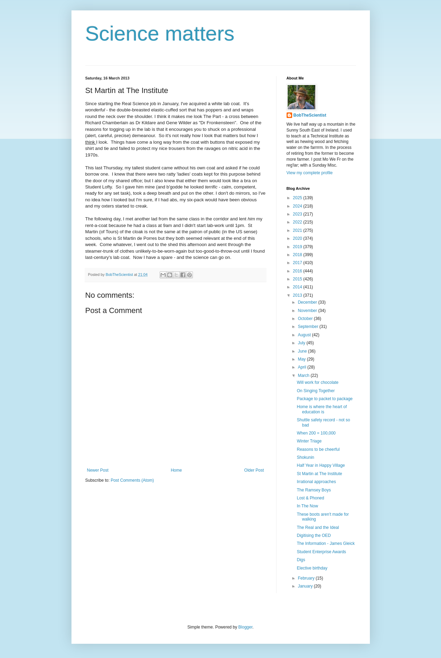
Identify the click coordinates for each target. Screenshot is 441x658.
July (302, 342)
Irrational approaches (316, 481)
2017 (298, 262)
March (304, 375)
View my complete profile (310, 172)
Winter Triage (309, 441)
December (308, 302)
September (308, 326)
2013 (298, 295)
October (306, 318)
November (308, 310)
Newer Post (98, 470)
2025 (298, 197)
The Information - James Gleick (326, 543)
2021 (298, 230)
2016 (298, 271)
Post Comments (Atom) (132, 480)
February (306, 578)
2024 (298, 206)
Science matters (160, 33)
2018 (298, 254)
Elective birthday (312, 568)
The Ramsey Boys (314, 490)
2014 (298, 287)
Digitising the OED (314, 535)
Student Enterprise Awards (321, 551)
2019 (298, 246)
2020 (298, 238)
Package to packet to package (325, 398)
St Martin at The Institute (319, 473)
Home (176, 470)
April (302, 367)
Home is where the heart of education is (322, 409)
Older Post (254, 470)
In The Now (307, 506)
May (302, 359)
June (303, 351)
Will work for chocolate (317, 382)
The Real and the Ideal (318, 527)
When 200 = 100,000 (316, 433)
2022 (298, 222)
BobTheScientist (310, 115)
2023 (298, 214)
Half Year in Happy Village (321, 465)
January (306, 586)
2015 (298, 279)
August (305, 334)
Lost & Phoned (310, 498)
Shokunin (305, 457)
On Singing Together (315, 390)
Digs (301, 559)
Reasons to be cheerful (318, 449)
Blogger (245, 627)
